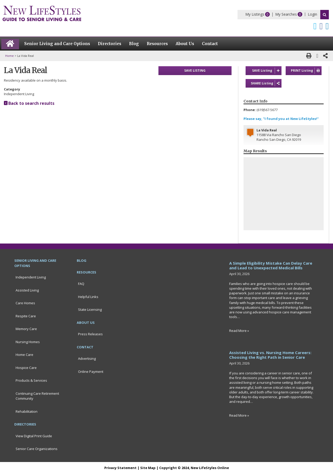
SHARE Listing (266, 83)
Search (324, 14)
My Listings (254, 14)
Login (312, 14)
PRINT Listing (306, 71)
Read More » (239, 330)
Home (9, 56)
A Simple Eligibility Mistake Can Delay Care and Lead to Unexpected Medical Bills (270, 265)
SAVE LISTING (195, 70)
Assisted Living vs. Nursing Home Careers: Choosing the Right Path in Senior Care (270, 355)
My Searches (286, 14)
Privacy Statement (120, 467)
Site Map (148, 467)
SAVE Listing (266, 71)
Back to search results (29, 103)
